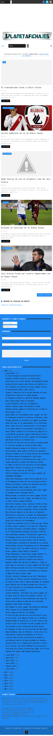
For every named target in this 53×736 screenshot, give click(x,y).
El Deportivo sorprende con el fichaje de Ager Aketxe (27, 524)
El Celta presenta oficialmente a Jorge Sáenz (24, 458)
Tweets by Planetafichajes (11, 306)
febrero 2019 (11, 667)
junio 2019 (10, 656)
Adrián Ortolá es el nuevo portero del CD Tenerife (26, 541)
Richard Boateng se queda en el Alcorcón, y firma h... (27, 449)
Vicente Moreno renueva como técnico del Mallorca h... (27, 385)
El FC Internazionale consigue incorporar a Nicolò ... (27, 533)
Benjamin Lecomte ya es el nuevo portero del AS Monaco (27, 455)
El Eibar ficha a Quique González (19, 502)
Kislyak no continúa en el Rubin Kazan (22, 228)
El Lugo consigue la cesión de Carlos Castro (23, 377)
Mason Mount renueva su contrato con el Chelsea (24, 469)
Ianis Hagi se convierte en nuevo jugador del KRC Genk (27, 566)
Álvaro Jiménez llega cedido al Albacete (21, 552)
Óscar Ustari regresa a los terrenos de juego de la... (27, 433)
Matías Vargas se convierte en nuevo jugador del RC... (27, 497)
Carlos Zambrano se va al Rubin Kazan (22, 133)
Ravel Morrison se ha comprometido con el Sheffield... (27, 424)
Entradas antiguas (44, 296)
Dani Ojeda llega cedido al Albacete (20, 402)
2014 (6, 682)
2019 (6, 372)
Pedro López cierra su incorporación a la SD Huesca (26, 427)
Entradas (7, 324)
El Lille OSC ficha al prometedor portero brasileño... (27, 510)
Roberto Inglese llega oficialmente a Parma (23, 407)
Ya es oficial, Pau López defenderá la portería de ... (27, 647)
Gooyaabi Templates (41, 729)
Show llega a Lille (13, 413)
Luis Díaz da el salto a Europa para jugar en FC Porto (27, 650)
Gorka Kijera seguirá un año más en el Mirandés (24, 602)
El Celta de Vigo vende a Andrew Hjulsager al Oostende (27, 583)
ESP (4, 62)
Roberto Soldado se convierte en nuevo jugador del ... (27, 474)
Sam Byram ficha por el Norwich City (20, 441)
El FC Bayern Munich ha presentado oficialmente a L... (27, 430)
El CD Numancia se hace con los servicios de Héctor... (27, 483)
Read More (6, 101)
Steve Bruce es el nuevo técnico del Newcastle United (27, 382)
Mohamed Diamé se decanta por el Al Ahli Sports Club (26, 622)
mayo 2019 (10, 659)
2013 (6, 685)
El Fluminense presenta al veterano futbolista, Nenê (26, 419)
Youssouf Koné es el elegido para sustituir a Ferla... (27, 644)
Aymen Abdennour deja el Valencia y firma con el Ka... (27, 633)
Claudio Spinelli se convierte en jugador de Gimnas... (27, 421)
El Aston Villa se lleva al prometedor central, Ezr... (27, 597)
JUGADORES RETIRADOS (13, 477)
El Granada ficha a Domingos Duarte (19, 494)
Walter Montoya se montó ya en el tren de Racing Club (27, 569)
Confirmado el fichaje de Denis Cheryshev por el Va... (27, 580)
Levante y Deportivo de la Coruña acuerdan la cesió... (27, 394)
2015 (6, 679)
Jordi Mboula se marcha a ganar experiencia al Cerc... (27, 435)
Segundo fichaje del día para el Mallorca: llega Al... (27, 563)
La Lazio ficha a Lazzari (15, 591)
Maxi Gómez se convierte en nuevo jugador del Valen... (27, 508)
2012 (6, 687)
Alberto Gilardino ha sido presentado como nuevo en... (27, 600)
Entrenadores (7, 249)
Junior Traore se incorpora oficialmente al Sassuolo (26, 572)
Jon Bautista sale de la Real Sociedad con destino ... (27, 641)
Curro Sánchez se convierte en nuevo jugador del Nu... (27, 388)
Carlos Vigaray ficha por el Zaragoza (20, 614)
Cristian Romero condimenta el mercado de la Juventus (27, 544)
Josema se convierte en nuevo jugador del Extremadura (27, 438)
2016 (6, 676)
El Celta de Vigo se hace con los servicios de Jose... (27, 616)
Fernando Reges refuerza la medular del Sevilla (24, 561)
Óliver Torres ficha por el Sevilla (19, 472)
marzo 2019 (10, 664)
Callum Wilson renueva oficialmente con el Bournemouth (27, 547)
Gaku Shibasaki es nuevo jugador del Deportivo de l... (27, 499)
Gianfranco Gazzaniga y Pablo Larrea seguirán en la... (27, 480)
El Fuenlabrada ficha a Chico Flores (21, 87)
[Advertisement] (26, 18)
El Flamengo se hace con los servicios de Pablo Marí (26, 630)
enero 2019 (10, 670)
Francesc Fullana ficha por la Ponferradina (23, 380)
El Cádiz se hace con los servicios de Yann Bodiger (26, 466)
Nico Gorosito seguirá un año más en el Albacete (25, 513)
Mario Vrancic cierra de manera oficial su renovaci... (27, 549)
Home (2, 46)
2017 (6, 673)
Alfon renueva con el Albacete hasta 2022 (22, 611)
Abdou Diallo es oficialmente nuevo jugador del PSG (26, 416)
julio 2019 (10, 374)
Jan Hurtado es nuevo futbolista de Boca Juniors (25, 627)
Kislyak (5, 203)
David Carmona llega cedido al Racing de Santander (26, 452)
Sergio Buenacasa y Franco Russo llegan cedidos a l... (27, 555)
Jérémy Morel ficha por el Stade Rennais (21, 396)
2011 (6, 690)
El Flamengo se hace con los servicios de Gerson (25, 538)
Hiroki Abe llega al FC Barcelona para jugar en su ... (27, 460)
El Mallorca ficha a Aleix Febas (18, 575)
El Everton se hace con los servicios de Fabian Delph (27, 444)
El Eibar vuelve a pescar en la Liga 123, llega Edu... (27, 527)
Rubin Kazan (7, 154)
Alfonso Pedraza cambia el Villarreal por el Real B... (27, 410)
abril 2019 (10, 662)
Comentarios (8, 328)
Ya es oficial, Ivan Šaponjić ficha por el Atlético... (27, 619)
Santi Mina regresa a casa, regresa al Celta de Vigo (26, 505)
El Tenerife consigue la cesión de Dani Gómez (24, 446)
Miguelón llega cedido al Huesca (18, 605)
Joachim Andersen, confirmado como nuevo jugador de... (27, 594)
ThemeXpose (17, 729)
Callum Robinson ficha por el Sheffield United (24, 558)
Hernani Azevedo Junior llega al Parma (21, 488)
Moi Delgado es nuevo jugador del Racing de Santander (27, 608)
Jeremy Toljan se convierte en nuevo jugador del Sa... (27, 625)
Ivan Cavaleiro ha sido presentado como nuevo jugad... (27, 491)
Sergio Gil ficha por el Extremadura (20, 522)
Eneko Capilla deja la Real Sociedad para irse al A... (27, 586)
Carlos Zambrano (8, 108)
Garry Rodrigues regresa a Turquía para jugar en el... (27, 536)
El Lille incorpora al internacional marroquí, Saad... (27, 589)
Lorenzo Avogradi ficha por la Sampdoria (22, 405)
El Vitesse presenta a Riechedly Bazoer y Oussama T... (27, 530)
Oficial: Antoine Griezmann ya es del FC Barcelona (26, 577)
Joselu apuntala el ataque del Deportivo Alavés (24, 463)
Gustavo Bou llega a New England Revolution (23, 652)
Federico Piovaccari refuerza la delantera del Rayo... (27, 485)
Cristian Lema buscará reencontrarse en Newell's (25, 639)
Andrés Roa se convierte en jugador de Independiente (26, 516)
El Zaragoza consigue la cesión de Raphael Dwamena (26, 399)
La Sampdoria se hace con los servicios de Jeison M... (27, 519)
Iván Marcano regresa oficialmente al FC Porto (24, 636)
